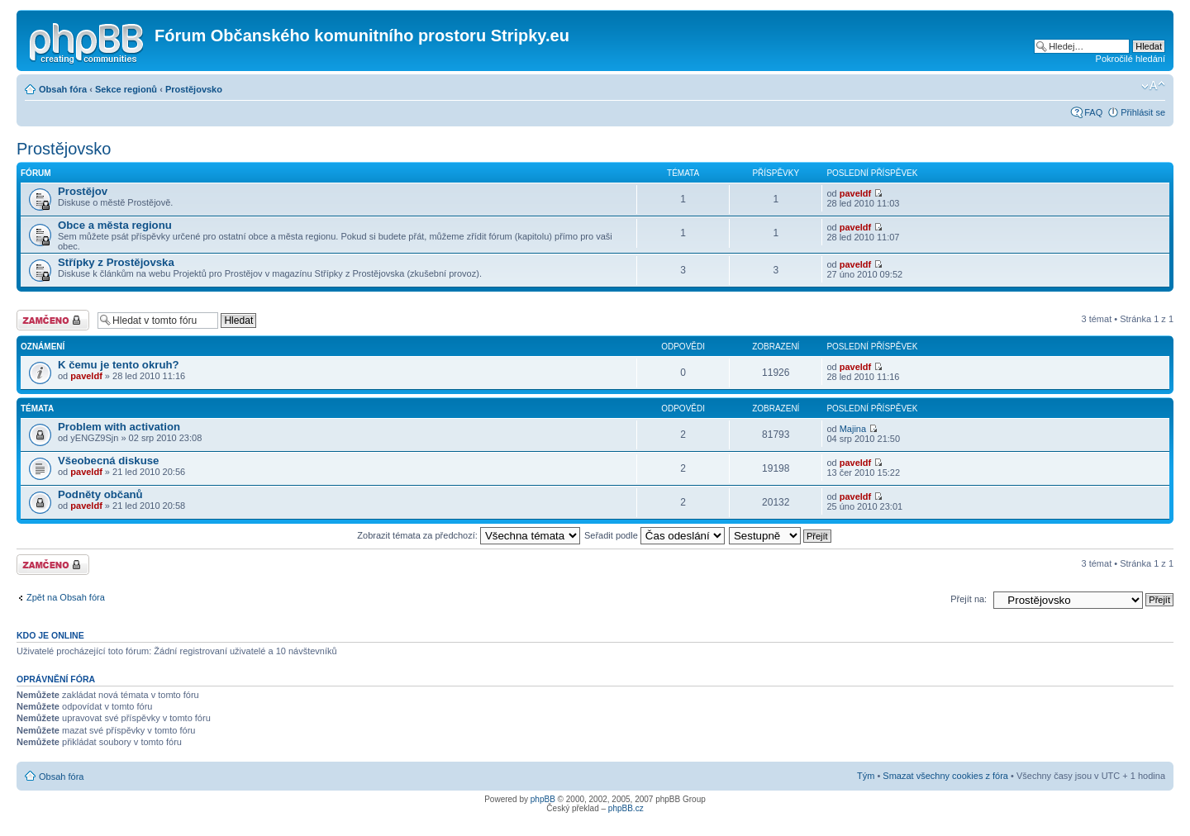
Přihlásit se (1143, 112)
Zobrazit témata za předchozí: (468, 535)
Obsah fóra (63, 89)
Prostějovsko (193, 89)
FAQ (1093, 112)
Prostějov (82, 191)
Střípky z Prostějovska (116, 262)
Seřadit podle (654, 535)
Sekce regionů (126, 89)
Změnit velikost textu (1153, 85)
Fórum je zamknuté (53, 320)
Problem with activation (119, 426)
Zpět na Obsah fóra (65, 597)
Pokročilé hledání (1130, 59)
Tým (865, 776)
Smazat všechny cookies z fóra (945, 776)
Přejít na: (968, 599)
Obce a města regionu (115, 225)
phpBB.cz (626, 808)
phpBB (543, 799)
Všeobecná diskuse (108, 460)
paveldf (856, 193)
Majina (853, 429)
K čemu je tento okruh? (118, 365)
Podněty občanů (100, 494)
